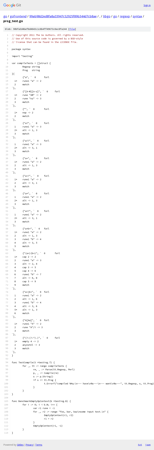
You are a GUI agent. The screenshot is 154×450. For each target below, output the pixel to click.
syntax (137, 16)
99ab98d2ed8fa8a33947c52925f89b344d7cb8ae (63, 16)
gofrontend (18, 16)
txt (140, 444)
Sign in (147, 5)
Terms (38, 444)
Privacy (29, 444)
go (5, 16)
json (148, 444)
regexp (125, 16)
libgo (106, 16)
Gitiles (20, 444)
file (72, 29)
